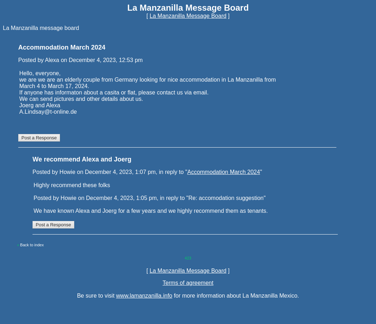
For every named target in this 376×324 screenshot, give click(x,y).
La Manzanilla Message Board (188, 16)
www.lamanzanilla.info (144, 296)
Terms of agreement (187, 283)
